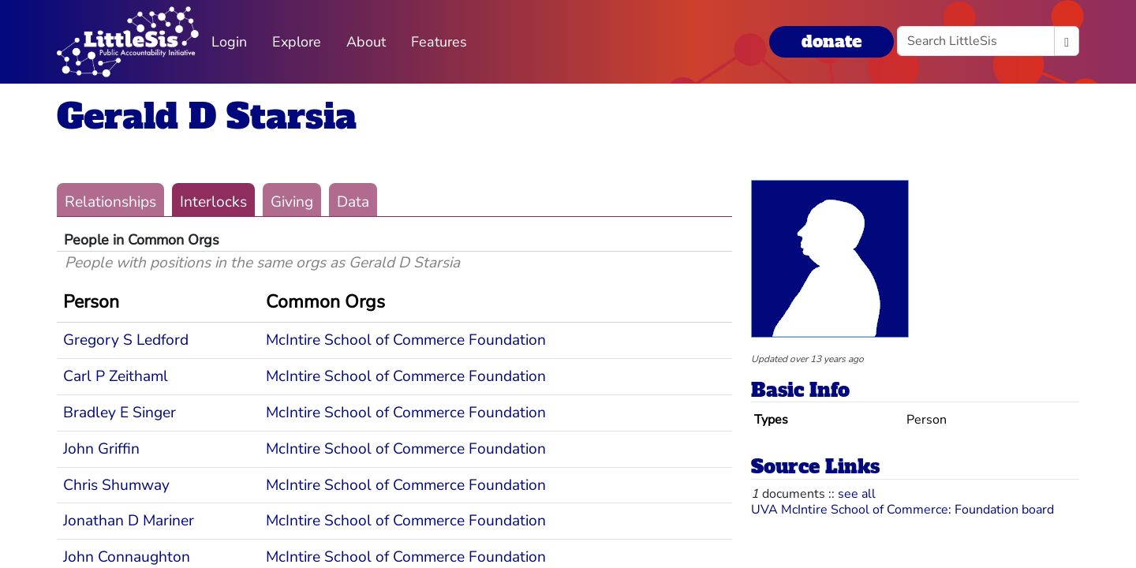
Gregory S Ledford (126, 340)
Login (229, 41)
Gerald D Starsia (207, 116)
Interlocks (213, 202)
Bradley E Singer (119, 412)
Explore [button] (296, 41)
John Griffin (101, 449)
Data (353, 202)
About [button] (366, 41)
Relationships (110, 202)
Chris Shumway (116, 485)
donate (831, 41)
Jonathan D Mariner (128, 520)
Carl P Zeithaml (115, 376)
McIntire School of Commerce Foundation (406, 340)
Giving (292, 202)
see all (857, 494)
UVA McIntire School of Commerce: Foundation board (902, 509)
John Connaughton (126, 557)
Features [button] (439, 41)
